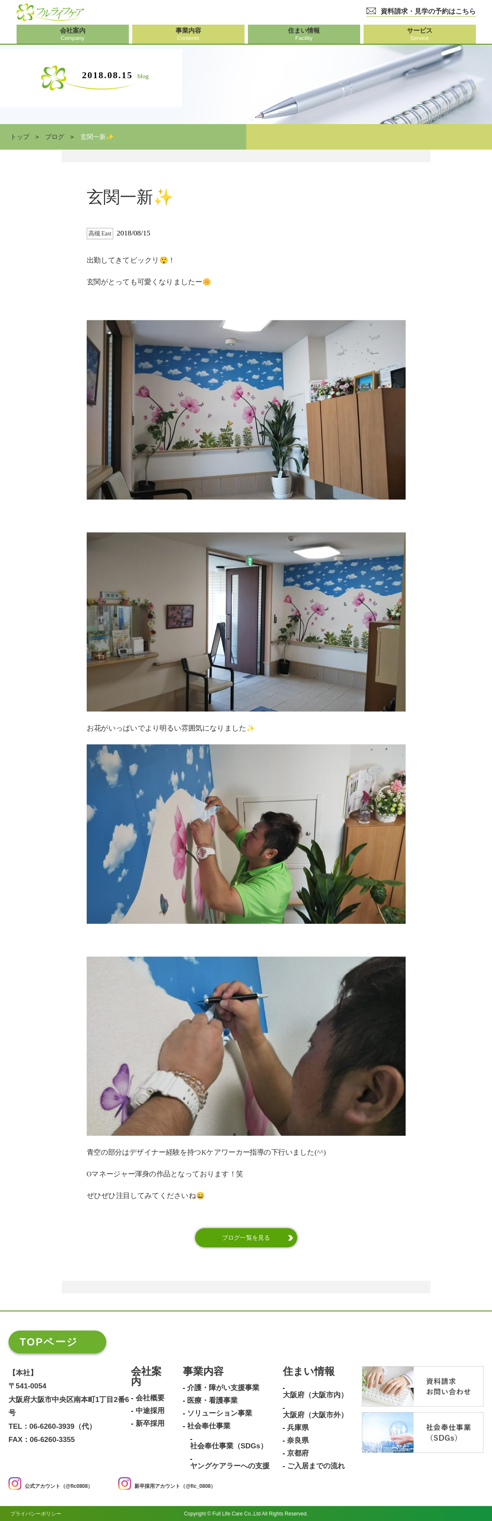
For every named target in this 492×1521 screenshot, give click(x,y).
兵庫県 (298, 1428)
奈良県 (298, 1441)
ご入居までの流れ (316, 1466)
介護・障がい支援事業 (223, 1388)
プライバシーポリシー (35, 1513)
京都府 (298, 1453)
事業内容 (203, 1371)
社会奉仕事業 (208, 1426)
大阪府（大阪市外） (315, 1415)
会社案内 (146, 1376)
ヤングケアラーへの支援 (230, 1466)
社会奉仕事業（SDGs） (228, 1446)
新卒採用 (150, 1424)
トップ (19, 136)
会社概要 (150, 1398)
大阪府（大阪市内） (315, 1395)
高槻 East (99, 233)
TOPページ (49, 1342)
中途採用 (150, 1411)
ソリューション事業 (219, 1413)
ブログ (54, 136)
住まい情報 (309, 1371)
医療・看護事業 (212, 1401)
